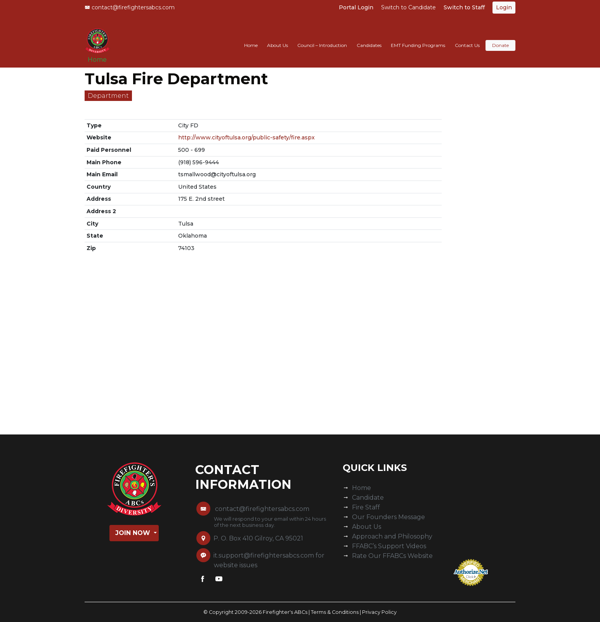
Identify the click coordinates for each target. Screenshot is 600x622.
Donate (500, 37)
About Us (277, 37)
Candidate (368, 497)
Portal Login (356, 7)
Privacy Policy (379, 612)
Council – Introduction (322, 37)
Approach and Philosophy (392, 536)
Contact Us (467, 37)
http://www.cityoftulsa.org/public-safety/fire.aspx (246, 137)
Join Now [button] (133, 533)
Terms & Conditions (335, 612)
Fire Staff (366, 507)
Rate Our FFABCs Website (392, 555)
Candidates (369, 37)
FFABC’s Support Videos (389, 546)
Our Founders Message (388, 517)
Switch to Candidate (408, 7)
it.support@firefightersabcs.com (263, 555)
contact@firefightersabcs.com (130, 7)
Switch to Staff (464, 7)
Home (100, 55)
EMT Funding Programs (418, 37)
